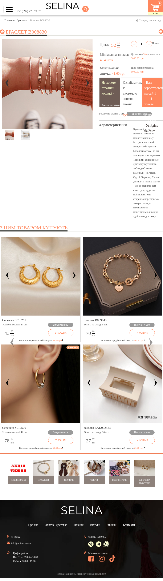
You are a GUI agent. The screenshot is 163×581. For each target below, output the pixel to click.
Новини (78, 524)
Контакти (129, 524)
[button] (12, 342)
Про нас (33, 524)
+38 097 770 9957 (97, 537)
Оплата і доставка (56, 524)
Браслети (22, 20)
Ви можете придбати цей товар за (41, 340)
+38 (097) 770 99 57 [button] (28, 11)
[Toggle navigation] (9, 9)
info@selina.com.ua (21, 543)
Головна (9, 20)
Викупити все (139, 113)
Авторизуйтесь (112, 105)
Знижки (112, 524)
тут (125, 115)
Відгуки (95, 524)
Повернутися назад (150, 20)
